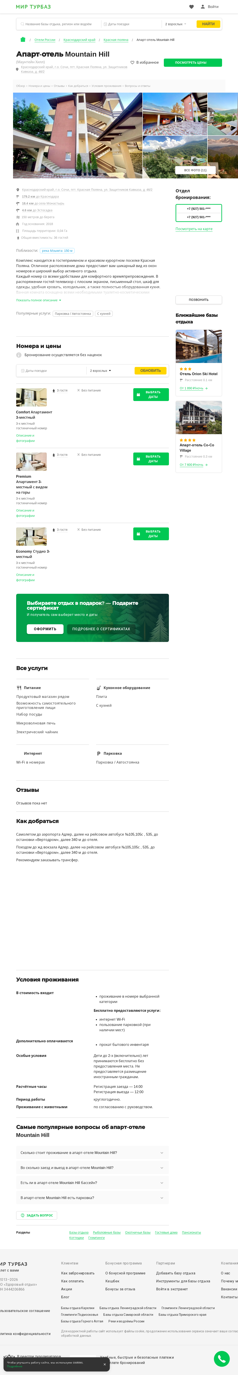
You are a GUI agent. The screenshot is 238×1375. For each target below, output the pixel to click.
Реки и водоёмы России (126, 1321)
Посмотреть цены (191, 62)
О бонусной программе (125, 1273)
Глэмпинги (96, 1237)
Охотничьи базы (138, 1232)
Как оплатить (72, 1281)
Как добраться (78, 86)
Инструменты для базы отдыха (183, 1281)
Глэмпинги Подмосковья (79, 1314)
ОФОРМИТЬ (45, 629)
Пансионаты (191, 1232)
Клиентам (69, 1263)
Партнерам (165, 1263)
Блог (65, 1297)
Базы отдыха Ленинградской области (128, 1308)
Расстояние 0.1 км (196, 380)
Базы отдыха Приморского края (183, 1314)
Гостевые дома (166, 1232)
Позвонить (199, 300)
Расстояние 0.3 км (196, 456)
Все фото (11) (195, 170)
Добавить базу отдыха (175, 1273)
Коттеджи (76, 1237)
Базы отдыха (79, 1232)
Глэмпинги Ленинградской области (188, 1308)
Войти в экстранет (172, 1289)
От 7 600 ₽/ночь (191, 464)
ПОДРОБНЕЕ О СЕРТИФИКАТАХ (101, 629)
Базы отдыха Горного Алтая (82, 1321)
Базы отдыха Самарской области (128, 1314)
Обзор (20, 86)
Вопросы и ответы (137, 86)
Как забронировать (78, 1273)
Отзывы (59, 86)
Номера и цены (39, 86)
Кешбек (112, 1281)
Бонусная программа (123, 1263)
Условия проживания (106, 86)
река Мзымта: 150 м (57, 250)
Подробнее (15, 1366)
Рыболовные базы (107, 1232)
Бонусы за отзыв (120, 1289)
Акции (66, 1289)
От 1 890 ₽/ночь (191, 388)
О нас (225, 1273)
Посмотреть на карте (194, 229)
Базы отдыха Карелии (77, 1308)
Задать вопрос (36, 1215)
